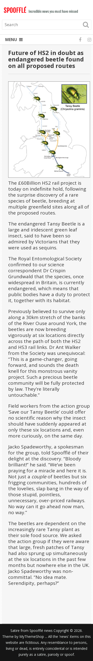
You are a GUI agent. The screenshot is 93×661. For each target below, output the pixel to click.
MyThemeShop (31, 636)
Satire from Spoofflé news (31, 630)
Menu (11, 39)
